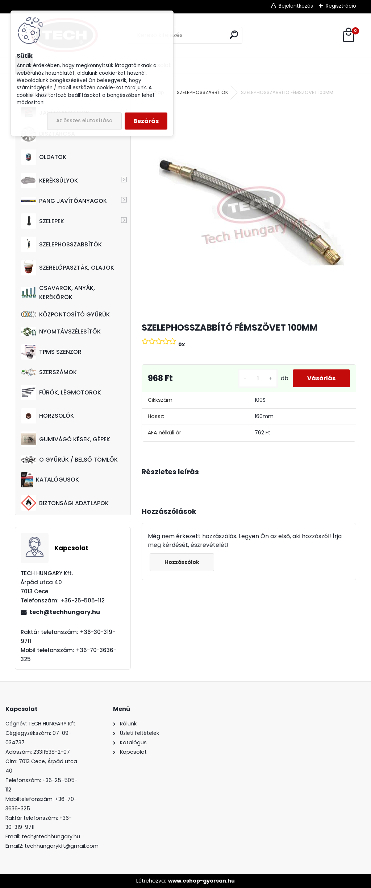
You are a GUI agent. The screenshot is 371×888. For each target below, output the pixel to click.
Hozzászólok (181, 562)
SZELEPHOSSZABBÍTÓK (61, 244)
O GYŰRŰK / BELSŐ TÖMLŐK (69, 459)
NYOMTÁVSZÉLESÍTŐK (61, 331)
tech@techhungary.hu (64, 612)
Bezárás (146, 121)
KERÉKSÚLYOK (49, 180)
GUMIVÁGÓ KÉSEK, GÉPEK (65, 439)
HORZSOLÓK (47, 415)
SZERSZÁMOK (49, 372)
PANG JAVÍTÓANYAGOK (64, 201)
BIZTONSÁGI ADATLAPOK (65, 503)
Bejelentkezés (296, 5)
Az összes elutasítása (84, 120)
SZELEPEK (42, 221)
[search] (234, 34)
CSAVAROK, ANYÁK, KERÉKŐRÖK (58, 292)
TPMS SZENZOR (51, 352)
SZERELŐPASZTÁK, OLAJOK (67, 267)
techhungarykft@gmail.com (62, 846)
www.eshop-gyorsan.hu (201, 880)
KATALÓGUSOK (50, 479)
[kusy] (257, 378)
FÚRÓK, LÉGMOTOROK (61, 392)
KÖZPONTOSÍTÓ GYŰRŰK (65, 314)
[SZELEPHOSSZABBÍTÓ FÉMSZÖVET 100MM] (249, 209)
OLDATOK (43, 157)
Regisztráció (341, 5)
